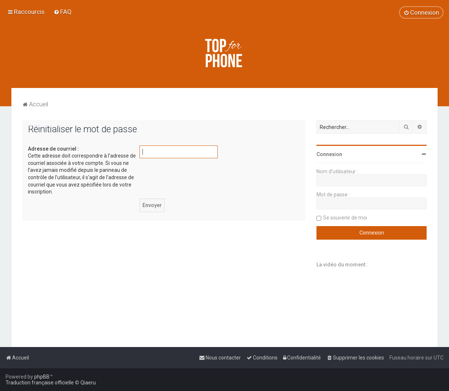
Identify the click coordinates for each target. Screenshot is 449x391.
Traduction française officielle (40, 383)
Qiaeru (88, 383)
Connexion (329, 154)
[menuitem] (62, 11)
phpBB (42, 377)
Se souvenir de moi (345, 218)
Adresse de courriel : (53, 149)
